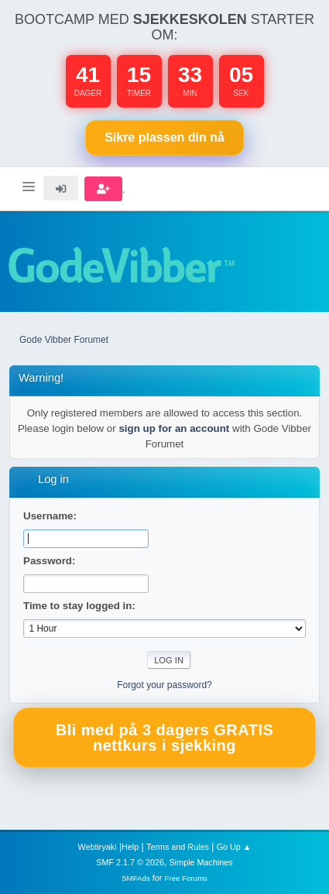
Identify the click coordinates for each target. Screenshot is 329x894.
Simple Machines (201, 862)
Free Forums (185, 878)
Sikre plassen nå (164, 137)
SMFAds (136, 878)
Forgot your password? (164, 685)
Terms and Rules (177, 846)
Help (130, 846)
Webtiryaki (96, 846)
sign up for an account (173, 428)
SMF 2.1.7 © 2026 (130, 862)
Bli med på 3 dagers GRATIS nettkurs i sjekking (165, 737)
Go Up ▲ (234, 846)
